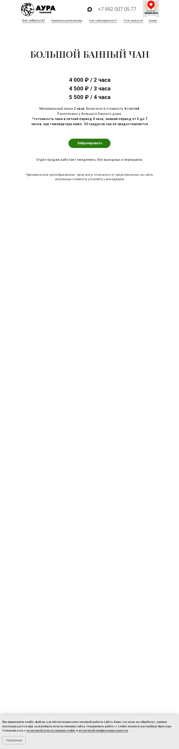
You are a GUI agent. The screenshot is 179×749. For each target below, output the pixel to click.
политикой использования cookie (51, 730)
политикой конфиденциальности (103, 730)
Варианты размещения (66, 20)
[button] (89, 143)
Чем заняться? (133, 20)
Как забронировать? (103, 20)
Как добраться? (33, 20)
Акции (152, 20)
